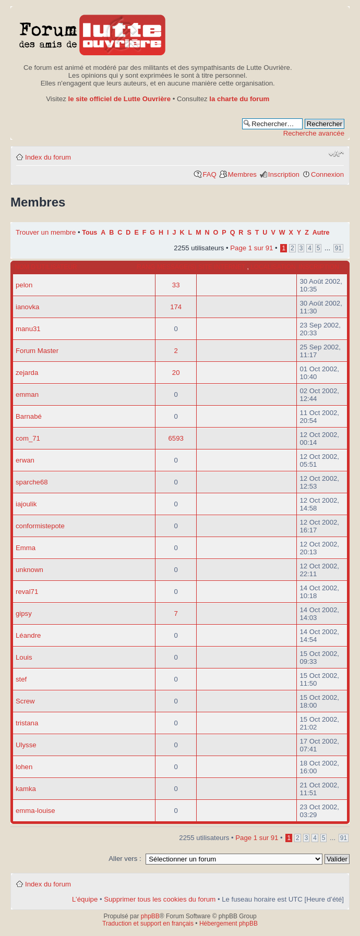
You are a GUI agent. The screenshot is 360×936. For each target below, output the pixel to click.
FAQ (209, 174)
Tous (89, 232)
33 (176, 285)
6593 (176, 438)
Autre (321, 232)
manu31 (28, 329)
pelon (24, 285)
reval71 (27, 591)
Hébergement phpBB (228, 923)
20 (176, 372)
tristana (27, 723)
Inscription (283, 174)
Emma (25, 548)
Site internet (222, 267)
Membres (242, 174)
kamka (26, 789)
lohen (24, 767)
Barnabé (29, 416)
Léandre (28, 635)
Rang (146, 267)
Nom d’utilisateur (46, 267)
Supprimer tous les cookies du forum (159, 899)
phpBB (150, 916)
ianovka (27, 307)
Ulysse (26, 745)
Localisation (272, 267)
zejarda (27, 372)
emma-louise (35, 811)
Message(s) (176, 267)
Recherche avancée (313, 133)
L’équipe (85, 899)
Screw (25, 701)
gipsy (24, 613)
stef (21, 679)
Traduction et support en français (148, 923)
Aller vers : (125, 858)
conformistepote (40, 526)
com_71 (28, 438)
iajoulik (26, 504)
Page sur (251, 248)
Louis (24, 657)
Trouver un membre (47, 232)
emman (27, 394)
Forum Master (37, 351)
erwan (25, 460)
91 (338, 248)
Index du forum (48, 157)
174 (176, 307)
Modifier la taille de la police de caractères (336, 154)
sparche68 (32, 482)
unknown (29, 570)
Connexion (327, 174)
